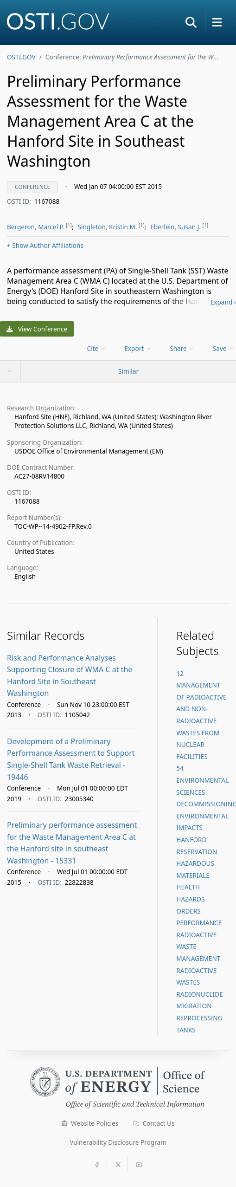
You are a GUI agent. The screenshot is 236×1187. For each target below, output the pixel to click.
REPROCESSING (199, 1017)
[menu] (97, 348)
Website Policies (89, 1123)
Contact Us (154, 1123)
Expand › (223, 302)
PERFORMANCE (199, 922)
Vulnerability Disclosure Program (118, 1142)
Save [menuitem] (224, 348)
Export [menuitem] (138, 348)
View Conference (37, 328)
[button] (191, 22)
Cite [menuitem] (97, 348)
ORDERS (188, 911)
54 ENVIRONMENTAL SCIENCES (202, 780)
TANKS (186, 1029)
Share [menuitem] (182, 348)
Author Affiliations (45, 245)
